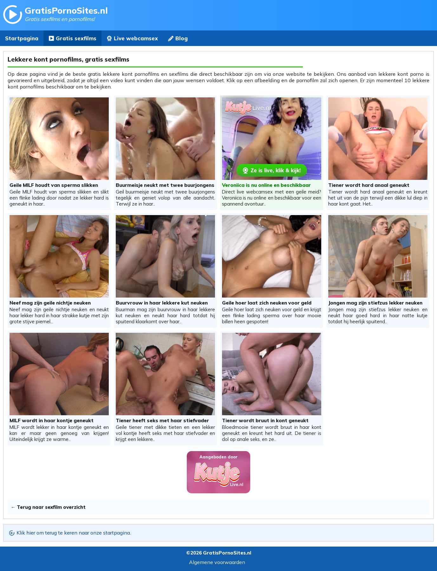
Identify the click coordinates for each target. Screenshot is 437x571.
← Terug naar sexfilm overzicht (48, 507)
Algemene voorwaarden (217, 562)
